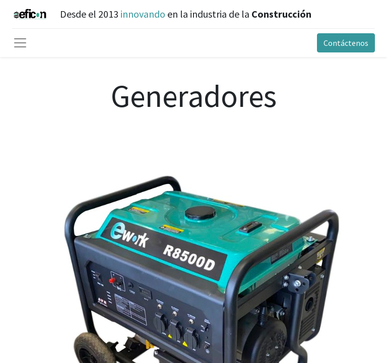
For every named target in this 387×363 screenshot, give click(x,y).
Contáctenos (346, 43)
